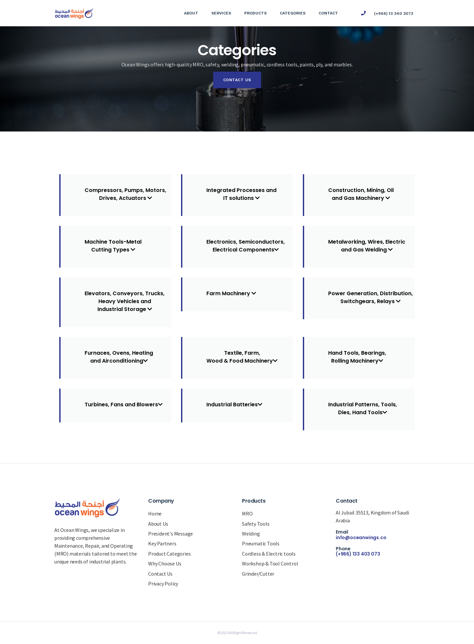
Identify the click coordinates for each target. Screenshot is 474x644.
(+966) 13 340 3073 (393, 13)
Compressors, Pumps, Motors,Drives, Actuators (125, 194)
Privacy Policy (163, 583)
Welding (251, 533)
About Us (158, 523)
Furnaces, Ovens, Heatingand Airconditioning (119, 357)
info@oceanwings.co (361, 537)
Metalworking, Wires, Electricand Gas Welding (366, 245)
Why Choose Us (164, 563)
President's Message (170, 533)
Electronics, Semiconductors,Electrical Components (245, 245)
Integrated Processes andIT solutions (241, 194)
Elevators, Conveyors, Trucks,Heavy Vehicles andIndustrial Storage (125, 301)
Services (221, 13)
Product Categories (169, 553)
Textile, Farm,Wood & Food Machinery (241, 357)
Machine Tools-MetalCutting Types (113, 245)
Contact (328, 13)
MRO (247, 513)
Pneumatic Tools (260, 543)
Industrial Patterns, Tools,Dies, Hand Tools (362, 408)
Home (155, 513)
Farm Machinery (231, 293)
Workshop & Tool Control (270, 563)
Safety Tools (256, 523)
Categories (292, 13)
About (191, 13)
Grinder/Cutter (258, 573)
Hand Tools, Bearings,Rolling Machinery (357, 357)
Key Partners (162, 543)
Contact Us (237, 80)
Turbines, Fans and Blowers (124, 404)
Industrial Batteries (234, 404)
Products (255, 13)
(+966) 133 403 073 (358, 554)
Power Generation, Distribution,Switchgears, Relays (370, 297)
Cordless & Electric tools (269, 553)
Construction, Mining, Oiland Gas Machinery (361, 194)
